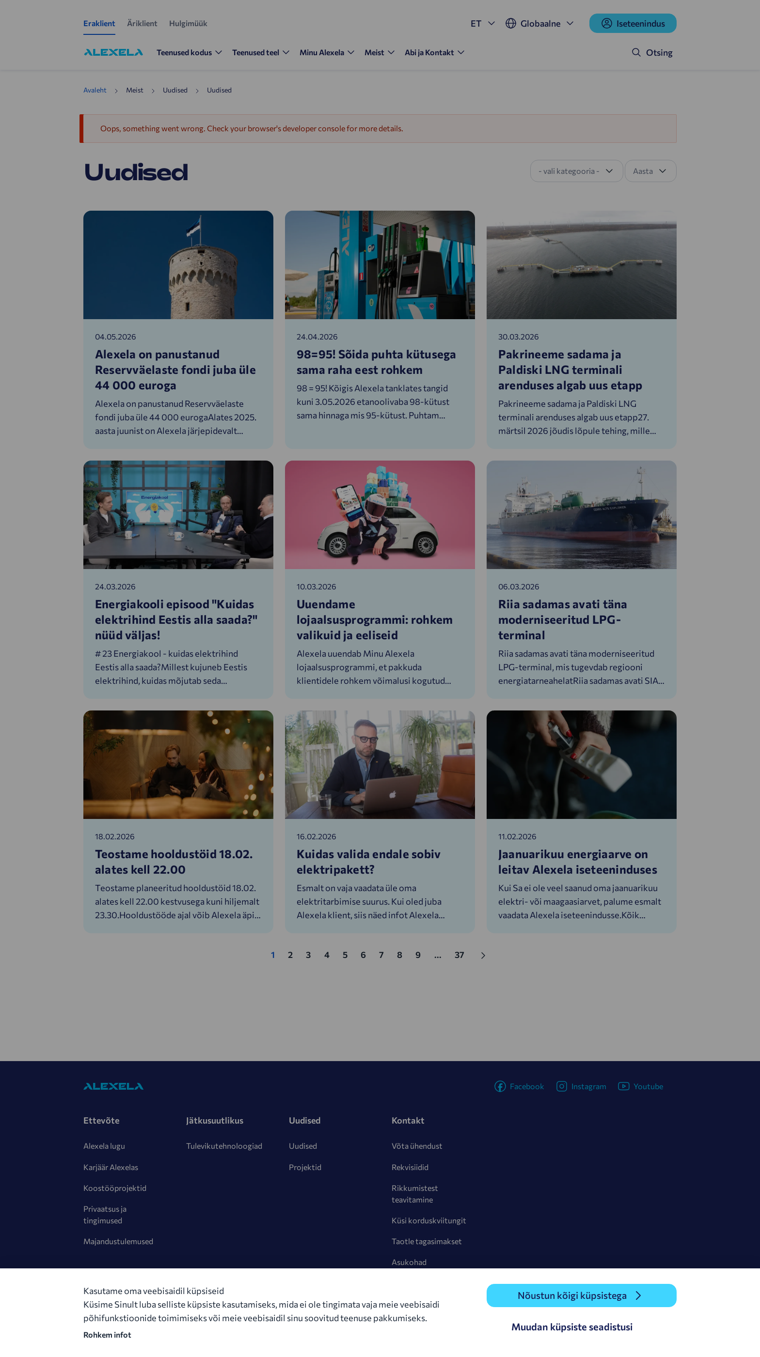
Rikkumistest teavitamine (415, 1193)
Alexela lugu (104, 1145)
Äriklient (142, 23)
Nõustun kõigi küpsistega (572, 1295)
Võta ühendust (417, 1145)
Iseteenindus (633, 23)
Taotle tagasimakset (427, 1241)
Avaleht (95, 90)
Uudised (303, 1145)
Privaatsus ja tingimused (105, 1214)
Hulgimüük (188, 23)
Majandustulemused (118, 1241)
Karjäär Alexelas (110, 1167)
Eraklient (99, 23)
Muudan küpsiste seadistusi (572, 1326)
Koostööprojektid (114, 1187)
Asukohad (409, 1261)
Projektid (305, 1167)
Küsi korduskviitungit (429, 1220)
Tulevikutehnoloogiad (224, 1145)
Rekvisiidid (410, 1167)
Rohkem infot (107, 1334)
